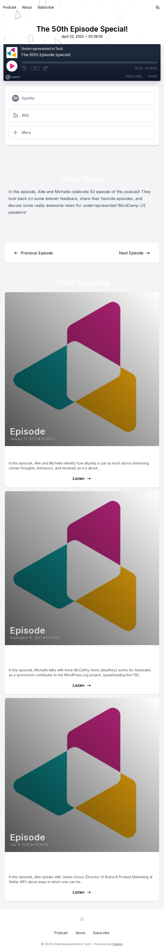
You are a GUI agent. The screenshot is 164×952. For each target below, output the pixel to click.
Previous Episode (33, 253)
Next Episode (134, 253)
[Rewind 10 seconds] (24, 68)
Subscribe (46, 7)
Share (152, 76)
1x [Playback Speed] (35, 68)
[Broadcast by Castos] (12, 77)
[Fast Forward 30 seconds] (46, 68)
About (27, 7)
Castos (117, 944)
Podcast (9, 7)
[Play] (11, 66)
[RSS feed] (157, 7)
